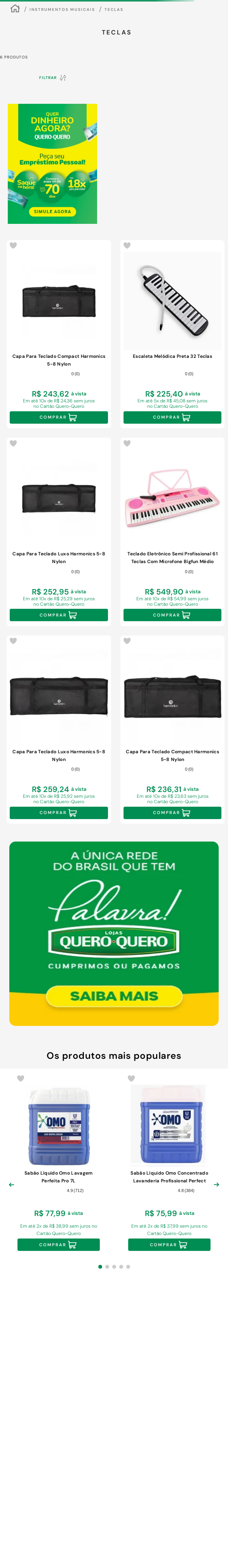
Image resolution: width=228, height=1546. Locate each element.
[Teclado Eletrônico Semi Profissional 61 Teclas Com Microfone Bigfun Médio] (173, 532)
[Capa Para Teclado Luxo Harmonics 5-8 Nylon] (59, 532)
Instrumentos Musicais (62, 9)
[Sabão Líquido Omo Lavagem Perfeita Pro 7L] (58, 1164)
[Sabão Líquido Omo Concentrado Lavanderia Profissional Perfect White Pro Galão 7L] (169, 1164)
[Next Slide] (216, 1191)
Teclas (114, 9)
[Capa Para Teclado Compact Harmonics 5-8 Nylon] (59, 334)
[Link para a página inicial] (15, 9)
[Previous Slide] (12, 1191)
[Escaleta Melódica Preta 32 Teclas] (173, 334)
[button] (100, 1267)
